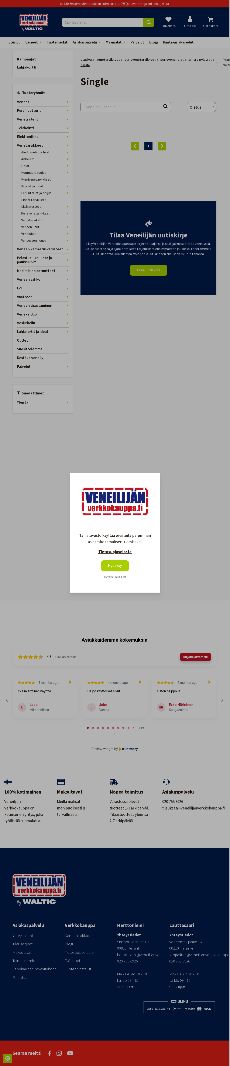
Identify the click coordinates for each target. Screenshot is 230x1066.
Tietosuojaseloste (115, 552)
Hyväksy (115, 565)
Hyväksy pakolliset (115, 577)
